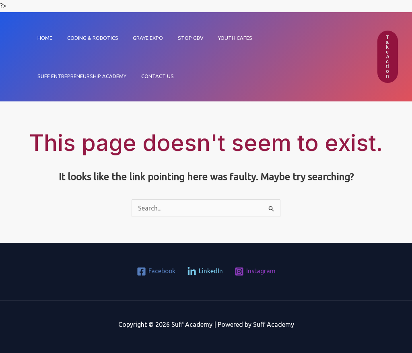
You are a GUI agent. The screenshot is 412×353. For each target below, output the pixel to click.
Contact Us (51, 76)
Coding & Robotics (86, 38)
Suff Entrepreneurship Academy (288, 38)
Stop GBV (176, 38)
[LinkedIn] (205, 271)
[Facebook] (155, 271)
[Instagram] (255, 271)
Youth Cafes (216, 38)
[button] (387, 57)
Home (42, 38)
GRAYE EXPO (137, 38)
